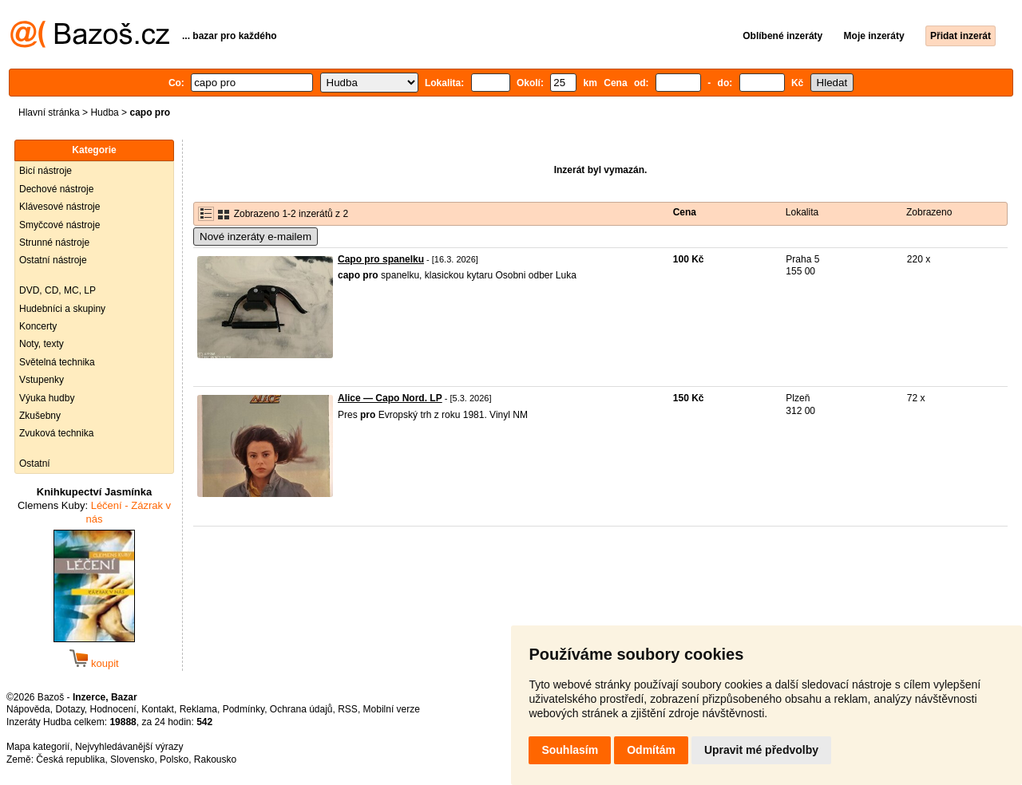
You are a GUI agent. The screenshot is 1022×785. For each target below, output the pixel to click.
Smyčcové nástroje (59, 225)
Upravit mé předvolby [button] (761, 750)
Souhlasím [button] (569, 750)
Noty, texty (41, 343)
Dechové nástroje (56, 189)
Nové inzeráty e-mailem (255, 237)
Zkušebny (40, 415)
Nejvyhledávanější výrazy (129, 746)
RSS (348, 709)
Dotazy (69, 709)
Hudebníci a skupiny (62, 308)
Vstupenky (41, 379)
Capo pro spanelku (381, 259)
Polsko (174, 759)
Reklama (198, 709)
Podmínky (243, 709)
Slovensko (132, 759)
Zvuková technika (56, 433)
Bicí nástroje (45, 170)
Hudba (104, 112)
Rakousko (215, 759)
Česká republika (70, 759)
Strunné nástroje (54, 242)
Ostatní (34, 463)
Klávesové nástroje (59, 206)
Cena (684, 212)
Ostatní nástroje (53, 260)
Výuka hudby (46, 398)
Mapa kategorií (37, 746)
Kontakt (157, 709)
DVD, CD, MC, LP (57, 290)
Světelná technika (57, 362)
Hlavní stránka (49, 112)
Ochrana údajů (301, 709)
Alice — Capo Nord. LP (390, 398)
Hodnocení (113, 709)
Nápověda (28, 709)
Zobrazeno (929, 212)
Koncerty (38, 326)
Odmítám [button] (651, 750)
